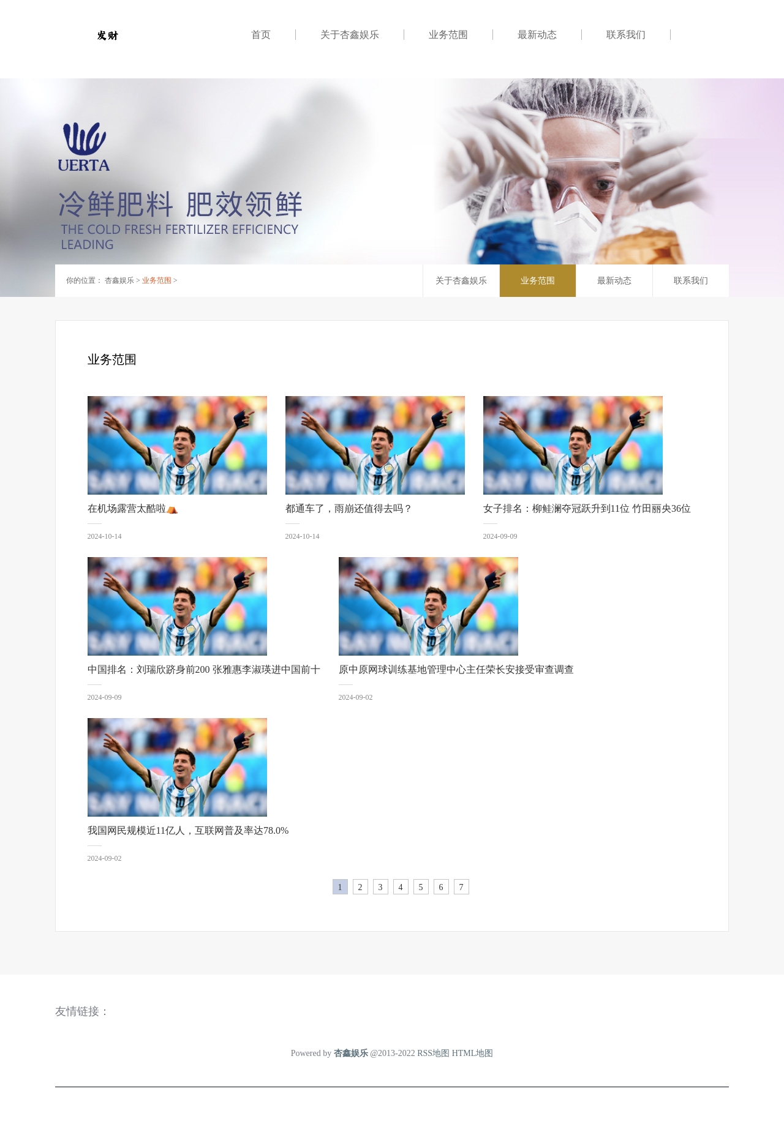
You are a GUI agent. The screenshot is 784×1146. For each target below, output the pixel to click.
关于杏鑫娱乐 (349, 34)
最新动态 (537, 34)
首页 (261, 34)
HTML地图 (473, 1053)
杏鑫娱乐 (119, 280)
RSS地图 (433, 1053)
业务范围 (448, 34)
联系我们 (626, 34)
